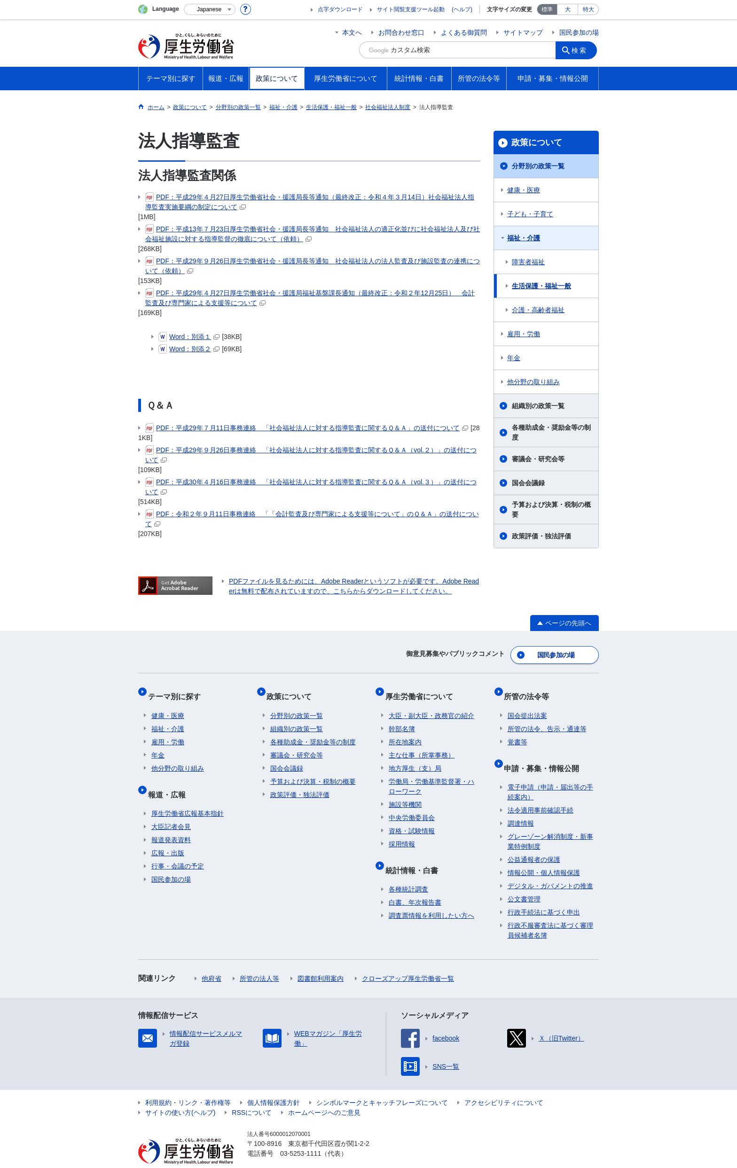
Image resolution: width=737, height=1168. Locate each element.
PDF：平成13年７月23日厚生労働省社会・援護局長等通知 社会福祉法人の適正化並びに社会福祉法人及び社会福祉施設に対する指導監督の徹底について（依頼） (312, 233)
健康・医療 (523, 190)
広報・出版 (167, 834)
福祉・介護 (523, 238)
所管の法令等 (530, 689)
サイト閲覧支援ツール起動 (411, 9)
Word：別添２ (189, 349)
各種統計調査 (408, 871)
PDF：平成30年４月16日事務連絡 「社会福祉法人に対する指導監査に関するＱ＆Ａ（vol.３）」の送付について (311, 486)
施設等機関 (405, 793)
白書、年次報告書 (415, 884)
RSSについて (252, 1094)
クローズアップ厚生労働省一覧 (408, 960)
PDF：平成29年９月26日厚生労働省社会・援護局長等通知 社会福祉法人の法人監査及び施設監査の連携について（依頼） (312, 265)
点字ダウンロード (340, 9)
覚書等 (517, 731)
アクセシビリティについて (503, 1084)
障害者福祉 (528, 262)
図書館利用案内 (321, 960)
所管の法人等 (259, 960)
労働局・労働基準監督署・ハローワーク (431, 775)
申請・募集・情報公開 (545, 753)
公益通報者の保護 (534, 841)
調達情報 (521, 805)
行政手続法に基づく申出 (544, 894)
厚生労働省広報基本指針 (187, 795)
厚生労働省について (422, 689)
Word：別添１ (189, 336)
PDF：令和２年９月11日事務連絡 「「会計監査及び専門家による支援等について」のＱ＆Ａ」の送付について (312, 518)
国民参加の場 (579, 32)
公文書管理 (524, 880)
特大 (588, 9)
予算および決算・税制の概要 (551, 509)
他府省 (211, 960)
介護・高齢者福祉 (538, 310)
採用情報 (402, 833)
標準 (547, 9)
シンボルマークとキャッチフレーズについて (382, 1084)
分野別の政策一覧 (538, 166)
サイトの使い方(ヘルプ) (180, 1094)
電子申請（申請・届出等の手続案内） (550, 773)
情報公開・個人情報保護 (544, 854)
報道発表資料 (171, 821)
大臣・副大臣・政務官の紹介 (431, 705)
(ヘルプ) (462, 9)
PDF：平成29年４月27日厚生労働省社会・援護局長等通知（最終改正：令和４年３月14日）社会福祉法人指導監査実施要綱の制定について (309, 201)
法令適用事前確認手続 (540, 792)
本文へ (352, 32)
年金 (513, 358)
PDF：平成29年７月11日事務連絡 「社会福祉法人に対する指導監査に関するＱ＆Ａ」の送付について (306, 428)
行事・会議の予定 (177, 848)
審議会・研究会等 (538, 459)
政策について (536, 142)
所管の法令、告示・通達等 (547, 718)
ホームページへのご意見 (324, 1094)
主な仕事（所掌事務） (422, 744)
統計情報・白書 (415, 855)
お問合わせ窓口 (401, 32)
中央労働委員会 (412, 807)
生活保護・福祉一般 (541, 286)
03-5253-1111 (300, 1135)
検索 (582, 50)
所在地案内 (405, 731)
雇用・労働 (523, 334)
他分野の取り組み (533, 382)
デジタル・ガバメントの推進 (550, 867)
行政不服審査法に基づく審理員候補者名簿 (550, 912)
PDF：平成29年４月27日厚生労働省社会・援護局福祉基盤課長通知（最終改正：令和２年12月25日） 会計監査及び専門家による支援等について (310, 297)
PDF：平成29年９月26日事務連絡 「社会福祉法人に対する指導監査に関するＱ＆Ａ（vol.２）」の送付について (311, 454)
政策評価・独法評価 (541, 536)
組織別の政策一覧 (538, 406)
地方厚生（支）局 (415, 757)
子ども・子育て (530, 214)
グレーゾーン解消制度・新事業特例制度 (550, 823)
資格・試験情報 (412, 820)
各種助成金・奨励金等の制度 (551, 432)
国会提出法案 (527, 705)
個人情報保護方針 (273, 1084)
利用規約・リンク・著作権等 (188, 1084)
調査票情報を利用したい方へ (431, 897)
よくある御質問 (464, 32)
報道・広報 (170, 779)
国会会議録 (528, 483)
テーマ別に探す (177, 689)
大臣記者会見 (171, 808)
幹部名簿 (402, 718)
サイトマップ (523, 32)
